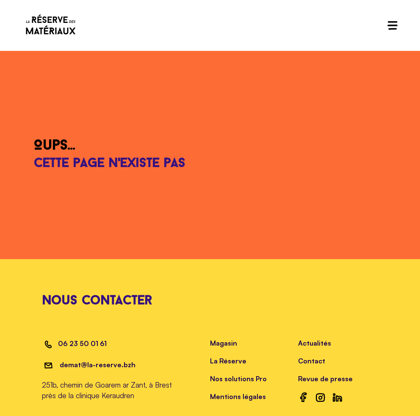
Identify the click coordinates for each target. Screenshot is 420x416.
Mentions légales (238, 396)
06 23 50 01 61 (82, 343)
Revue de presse (325, 378)
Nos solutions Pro (238, 378)
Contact (311, 361)
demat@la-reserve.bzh (96, 364)
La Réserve (228, 361)
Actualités (314, 343)
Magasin (223, 343)
